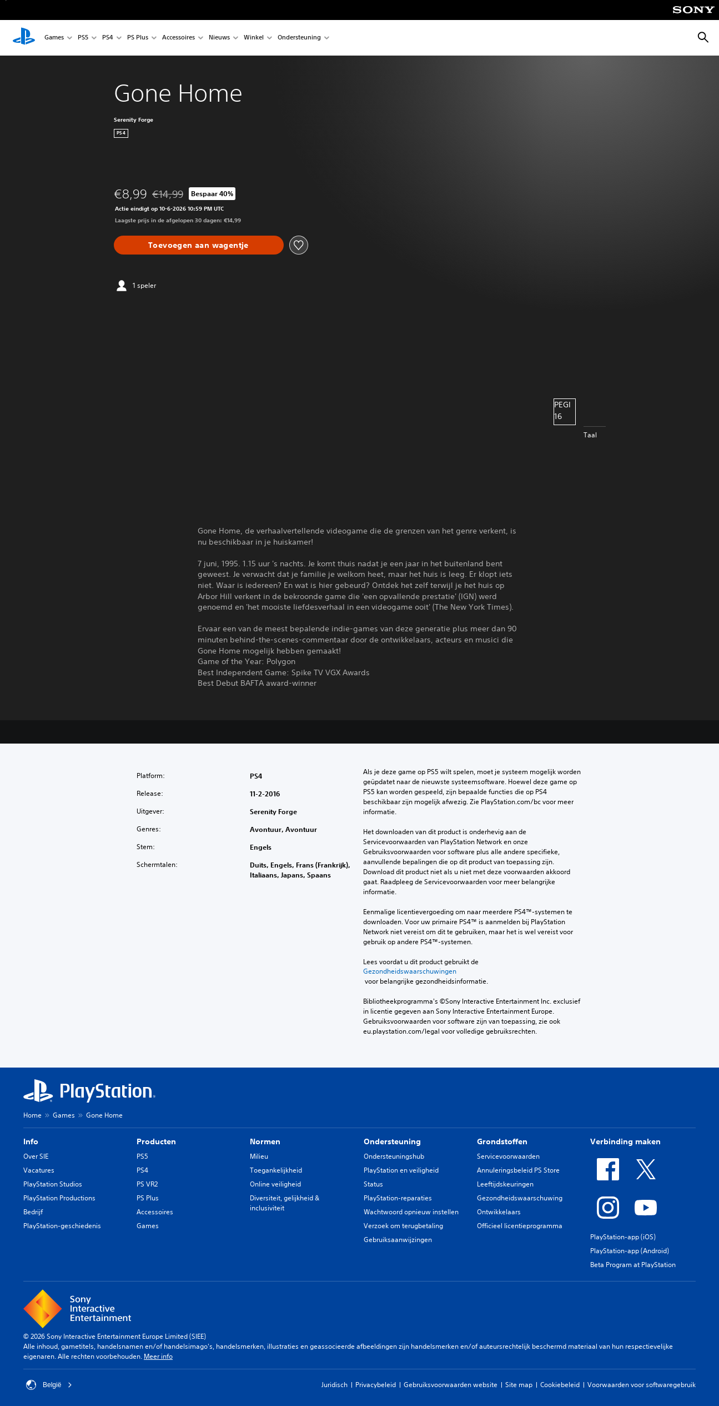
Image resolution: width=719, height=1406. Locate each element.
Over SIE (35, 1156)
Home (32, 1115)
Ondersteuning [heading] (392, 1141)
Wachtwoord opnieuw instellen (411, 1211)
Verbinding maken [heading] (625, 1141)
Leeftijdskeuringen (505, 1184)
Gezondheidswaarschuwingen (409, 971)
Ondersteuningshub (394, 1156)
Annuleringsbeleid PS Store (518, 1170)
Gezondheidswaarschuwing (519, 1198)
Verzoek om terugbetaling (403, 1225)
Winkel (254, 38)
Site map (518, 1384)
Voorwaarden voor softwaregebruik (641, 1384)
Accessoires (178, 38)
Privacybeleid (375, 1384)
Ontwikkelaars (499, 1211)
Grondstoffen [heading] (502, 1141)
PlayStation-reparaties (398, 1198)
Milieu (259, 1156)
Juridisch (334, 1384)
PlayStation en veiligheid (401, 1170)
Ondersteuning (299, 38)
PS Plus (137, 38)
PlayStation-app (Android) (629, 1250)
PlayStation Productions (59, 1198)
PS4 (107, 38)
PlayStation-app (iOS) (623, 1237)
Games (54, 38)
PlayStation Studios (52, 1184)
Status (373, 1184)
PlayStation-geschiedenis (62, 1225)
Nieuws (219, 38)
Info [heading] (30, 1141)
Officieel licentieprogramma (519, 1225)
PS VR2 (147, 1184)
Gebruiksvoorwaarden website (450, 1384)
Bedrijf (33, 1211)
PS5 (83, 38)
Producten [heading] (156, 1141)
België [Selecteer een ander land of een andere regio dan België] (49, 1385)
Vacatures (38, 1170)
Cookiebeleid (560, 1384)
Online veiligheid (275, 1184)
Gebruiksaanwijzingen (398, 1239)
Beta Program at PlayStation (633, 1264)
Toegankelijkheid (276, 1170)
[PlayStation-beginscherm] (24, 38)
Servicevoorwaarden (508, 1156)
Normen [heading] (265, 1141)
